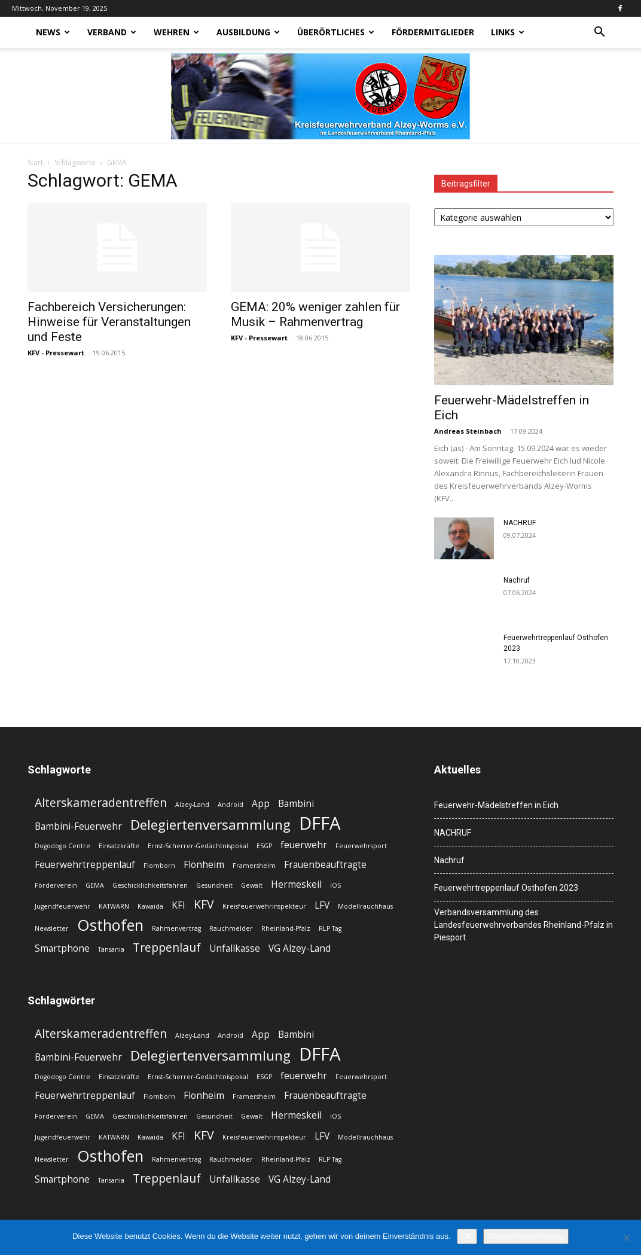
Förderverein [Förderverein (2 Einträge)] (56, 885)
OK (467, 1236)
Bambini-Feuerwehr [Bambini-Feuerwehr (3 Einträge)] (78, 826)
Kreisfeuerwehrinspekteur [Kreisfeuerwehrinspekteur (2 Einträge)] (264, 906)
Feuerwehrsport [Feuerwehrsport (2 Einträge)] (361, 846)
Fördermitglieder (433, 32)
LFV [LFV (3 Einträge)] (322, 905)
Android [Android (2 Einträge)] (230, 804)
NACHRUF (519, 523)
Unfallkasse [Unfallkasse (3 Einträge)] (234, 948)
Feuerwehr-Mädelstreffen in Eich (496, 805)
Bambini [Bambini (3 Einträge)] (296, 803)
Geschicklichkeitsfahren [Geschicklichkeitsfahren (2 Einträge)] (150, 885)
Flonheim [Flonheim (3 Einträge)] (204, 864)
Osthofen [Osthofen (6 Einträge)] (110, 925)
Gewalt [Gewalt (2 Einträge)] (251, 885)
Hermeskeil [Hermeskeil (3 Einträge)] (296, 884)
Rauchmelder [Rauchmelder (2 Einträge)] (231, 928)
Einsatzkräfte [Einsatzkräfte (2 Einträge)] (119, 846)
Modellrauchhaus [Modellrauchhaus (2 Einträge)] (365, 906)
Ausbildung (248, 32)
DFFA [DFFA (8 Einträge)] (320, 823)
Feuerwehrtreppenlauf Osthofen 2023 (506, 887)
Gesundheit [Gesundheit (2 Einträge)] (214, 885)
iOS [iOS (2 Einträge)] (335, 885)
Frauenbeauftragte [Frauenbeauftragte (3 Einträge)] (325, 864)
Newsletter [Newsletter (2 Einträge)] (52, 928)
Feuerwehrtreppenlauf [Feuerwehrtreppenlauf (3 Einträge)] (85, 864)
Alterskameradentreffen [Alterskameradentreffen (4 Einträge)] (101, 802)
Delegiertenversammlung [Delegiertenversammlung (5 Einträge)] (210, 824)
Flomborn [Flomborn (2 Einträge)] (159, 865)
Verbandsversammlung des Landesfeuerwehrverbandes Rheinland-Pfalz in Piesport (523, 924)
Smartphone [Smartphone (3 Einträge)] (62, 948)
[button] (599, 33)
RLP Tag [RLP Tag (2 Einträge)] (330, 928)
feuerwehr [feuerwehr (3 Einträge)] (303, 845)
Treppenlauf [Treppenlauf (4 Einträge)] (167, 947)
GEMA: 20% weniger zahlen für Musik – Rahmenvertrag (315, 314)
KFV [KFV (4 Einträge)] (204, 904)
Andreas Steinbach (468, 431)
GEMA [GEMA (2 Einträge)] (95, 885)
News (53, 32)
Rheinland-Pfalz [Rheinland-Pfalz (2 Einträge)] (285, 928)
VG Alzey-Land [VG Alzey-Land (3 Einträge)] (299, 948)
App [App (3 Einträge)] (261, 803)
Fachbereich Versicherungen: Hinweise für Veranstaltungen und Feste (109, 322)
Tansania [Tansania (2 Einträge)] (111, 949)
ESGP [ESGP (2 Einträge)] (264, 846)
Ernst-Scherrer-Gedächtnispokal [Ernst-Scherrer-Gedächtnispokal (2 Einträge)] (198, 846)
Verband (111, 32)
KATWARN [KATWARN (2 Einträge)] (114, 906)
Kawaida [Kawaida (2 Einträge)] (150, 906)
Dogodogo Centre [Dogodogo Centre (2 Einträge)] (62, 846)
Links (507, 32)
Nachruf (516, 580)
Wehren (176, 32)
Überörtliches (335, 32)
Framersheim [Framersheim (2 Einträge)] (254, 865)
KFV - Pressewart (56, 352)
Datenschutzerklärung (525, 1236)
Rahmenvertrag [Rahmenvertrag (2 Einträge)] (176, 928)
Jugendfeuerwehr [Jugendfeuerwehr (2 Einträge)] (62, 906)
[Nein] (626, 1238)
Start (35, 162)
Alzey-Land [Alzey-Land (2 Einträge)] (192, 804)
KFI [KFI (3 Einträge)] (178, 905)
